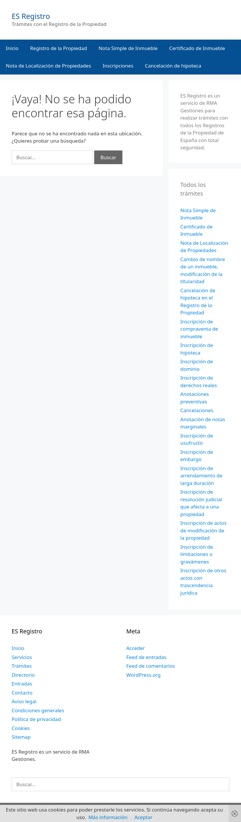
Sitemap (21, 737)
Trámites (22, 665)
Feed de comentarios (150, 665)
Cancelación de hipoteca (173, 65)
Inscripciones (118, 65)
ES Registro (31, 16)
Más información (107, 817)
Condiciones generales (38, 710)
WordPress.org (143, 675)
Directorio (23, 675)
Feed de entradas (146, 657)
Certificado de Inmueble (197, 48)
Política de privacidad (36, 719)
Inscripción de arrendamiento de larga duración (201, 475)
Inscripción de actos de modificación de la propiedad (203, 530)
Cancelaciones (196, 410)
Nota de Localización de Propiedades (48, 65)
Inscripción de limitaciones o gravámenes (196, 554)
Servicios (22, 657)
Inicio (12, 48)
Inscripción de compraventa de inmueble (199, 329)
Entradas (22, 683)
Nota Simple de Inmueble (128, 48)
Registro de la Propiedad (58, 48)
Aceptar (144, 817)
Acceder (135, 648)
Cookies (21, 728)
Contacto (22, 692)
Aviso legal (24, 701)
